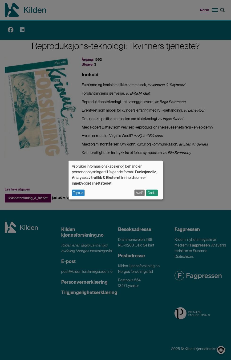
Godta (152, 193)
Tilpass (78, 193)
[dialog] (116, 180)
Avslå (139, 193)
